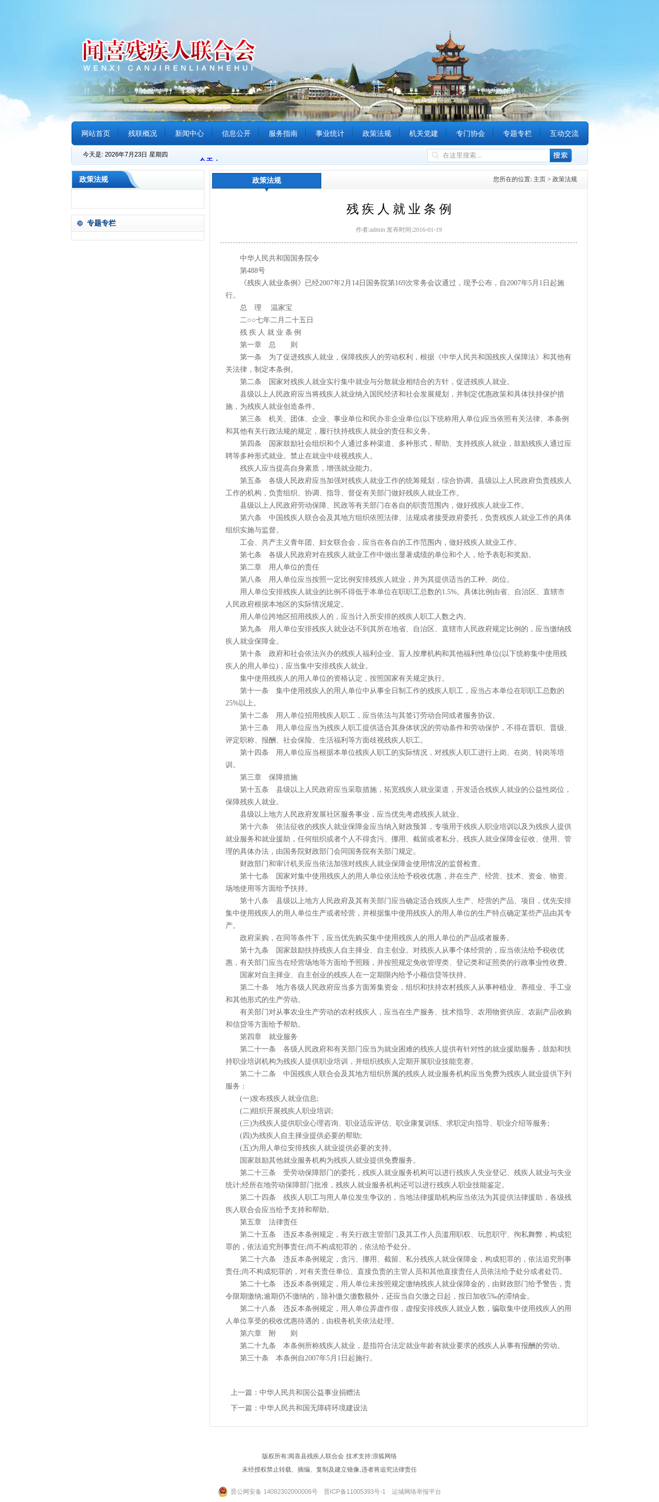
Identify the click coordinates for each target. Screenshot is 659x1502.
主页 (539, 179)
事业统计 (330, 133)
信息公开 (236, 133)
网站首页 (95, 133)
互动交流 (564, 133)
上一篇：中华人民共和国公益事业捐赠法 (295, 1392)
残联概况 (142, 133)
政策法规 (376, 133)
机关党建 (423, 133)
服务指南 (283, 133)
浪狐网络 (384, 1456)
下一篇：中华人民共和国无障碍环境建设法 (299, 1408)
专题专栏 (517, 133)
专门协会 (470, 133)
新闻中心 (189, 133)
